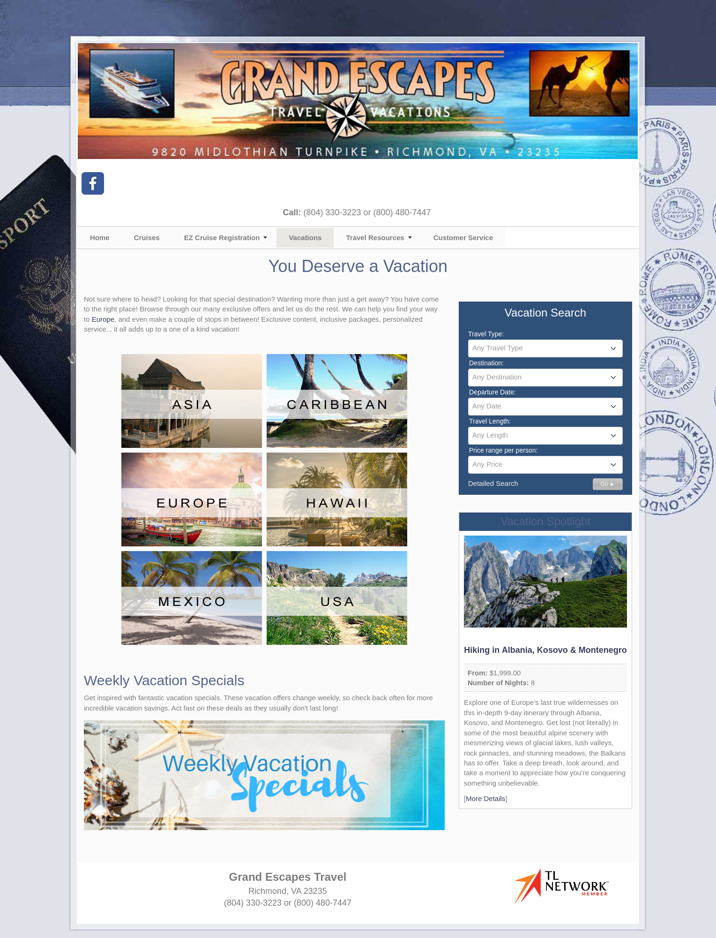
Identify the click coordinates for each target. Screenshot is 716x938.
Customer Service (463, 238)
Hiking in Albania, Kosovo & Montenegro (545, 650)
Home (100, 238)
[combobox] (545, 348)
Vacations (305, 238)
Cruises (147, 238)
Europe (103, 319)
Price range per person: (503, 450)
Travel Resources (375, 238)
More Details (485, 798)
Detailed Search (493, 483)
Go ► (607, 484)
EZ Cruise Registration (222, 238)
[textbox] (545, 348)
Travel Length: (490, 421)
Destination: (486, 363)
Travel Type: (486, 334)
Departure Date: (492, 392)
